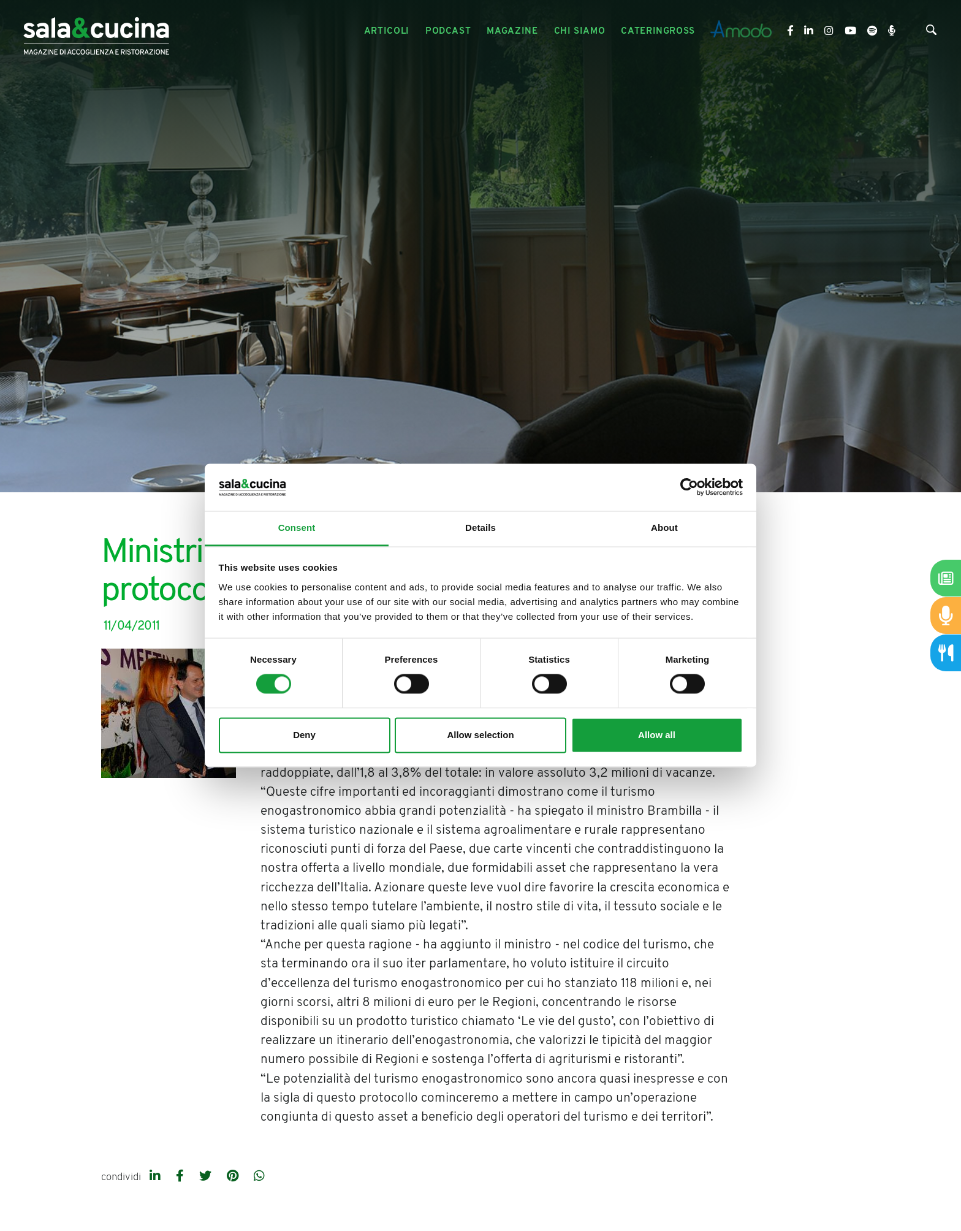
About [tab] (664, 527)
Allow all (656, 735)
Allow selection (480, 735)
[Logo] (96, 31)
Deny (304, 735)
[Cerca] (931, 32)
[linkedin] (157, 1177)
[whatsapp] (259, 1177)
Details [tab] (480, 527)
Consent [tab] (297, 527)
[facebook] (181, 1177)
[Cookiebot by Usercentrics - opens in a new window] (689, 487)
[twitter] (207, 1177)
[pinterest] (234, 1177)
